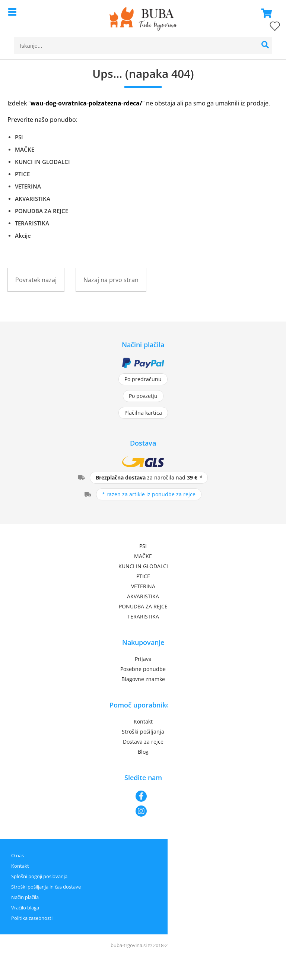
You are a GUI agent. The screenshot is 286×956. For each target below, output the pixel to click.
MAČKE (24, 149)
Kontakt (143, 721)
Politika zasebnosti (32, 918)
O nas (17, 855)
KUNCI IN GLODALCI (42, 161)
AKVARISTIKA (32, 198)
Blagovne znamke (143, 679)
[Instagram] (143, 811)
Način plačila (25, 897)
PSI (19, 137)
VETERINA (28, 186)
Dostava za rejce (143, 741)
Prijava (143, 658)
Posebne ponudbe (143, 668)
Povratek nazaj (36, 280)
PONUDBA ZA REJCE (41, 211)
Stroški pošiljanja (143, 731)
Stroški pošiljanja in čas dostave (46, 886)
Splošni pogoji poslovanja (39, 876)
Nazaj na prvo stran (111, 280)
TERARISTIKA (32, 223)
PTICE (22, 174)
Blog (143, 751)
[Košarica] (264, 13)
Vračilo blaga (25, 907)
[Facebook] (143, 796)
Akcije (23, 235)
